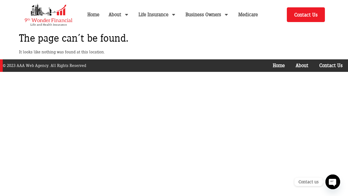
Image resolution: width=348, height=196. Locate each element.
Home (93, 14)
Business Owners (207, 14)
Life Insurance (157, 14)
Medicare (248, 14)
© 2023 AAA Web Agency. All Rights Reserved (44, 65)
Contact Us (331, 65)
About (118, 14)
